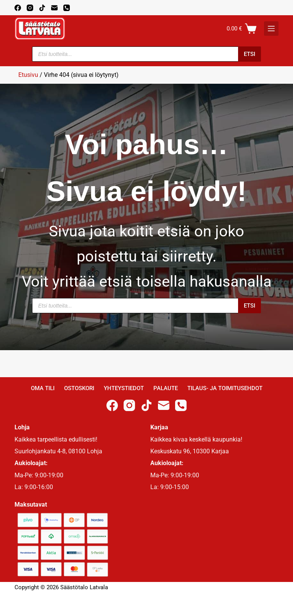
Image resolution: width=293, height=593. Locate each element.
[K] (271, 28)
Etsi (249, 54)
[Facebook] (17, 8)
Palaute (165, 388)
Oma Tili (43, 388)
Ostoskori (79, 388)
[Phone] (66, 8)
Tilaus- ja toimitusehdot (224, 388)
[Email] (54, 8)
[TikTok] (42, 8)
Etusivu (28, 74)
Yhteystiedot (124, 388)
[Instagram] (30, 8)
